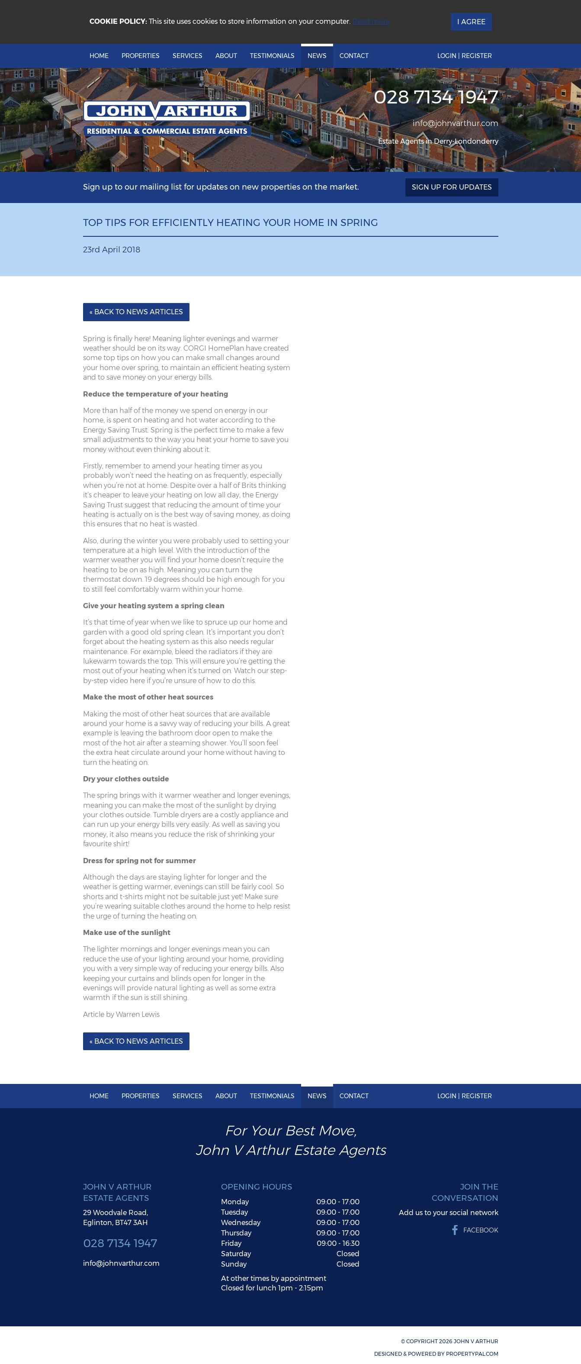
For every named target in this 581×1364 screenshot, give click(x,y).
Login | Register (464, 56)
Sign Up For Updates (452, 187)
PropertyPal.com (472, 1354)
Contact (354, 56)
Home (99, 56)
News (317, 56)
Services (187, 56)
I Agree (471, 22)
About (226, 56)
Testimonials (272, 56)
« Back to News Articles (136, 312)
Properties (141, 56)
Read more (371, 21)
